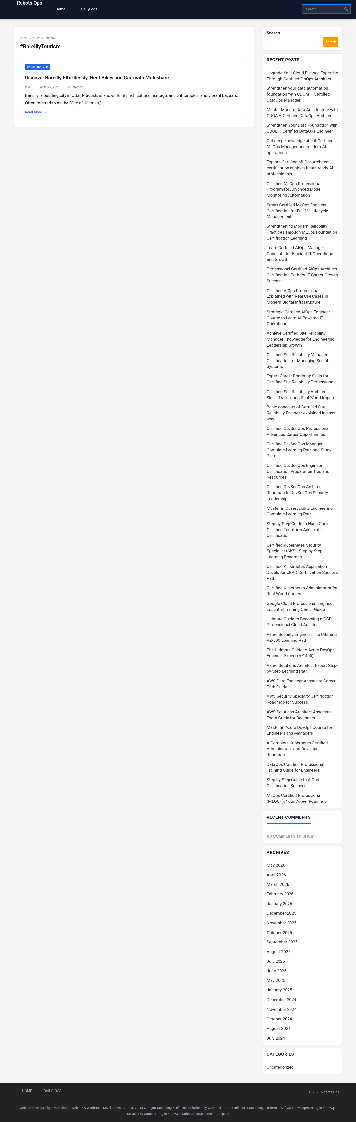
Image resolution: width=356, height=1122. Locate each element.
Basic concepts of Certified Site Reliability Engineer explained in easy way (301, 413)
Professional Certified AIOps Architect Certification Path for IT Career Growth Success (302, 275)
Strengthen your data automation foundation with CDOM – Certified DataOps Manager (298, 94)
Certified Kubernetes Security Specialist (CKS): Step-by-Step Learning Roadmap (294, 551)
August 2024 (278, 1029)
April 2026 (276, 875)
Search (274, 33)
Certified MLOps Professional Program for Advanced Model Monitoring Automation (294, 190)
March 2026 (278, 885)
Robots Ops (29, 3)
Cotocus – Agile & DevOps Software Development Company (186, 1114)
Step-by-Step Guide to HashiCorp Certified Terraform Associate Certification (297, 530)
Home (26, 40)
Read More (37, 115)
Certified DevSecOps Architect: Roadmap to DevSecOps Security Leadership (297, 493)
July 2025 (276, 962)
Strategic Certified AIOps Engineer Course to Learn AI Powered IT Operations (298, 318)
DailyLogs (52, 1091)
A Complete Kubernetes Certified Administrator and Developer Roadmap (297, 749)
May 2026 (276, 866)
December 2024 (281, 1000)
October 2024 (279, 1019)
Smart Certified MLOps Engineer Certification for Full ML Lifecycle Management (297, 211)
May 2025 (276, 981)
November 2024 (282, 1010)
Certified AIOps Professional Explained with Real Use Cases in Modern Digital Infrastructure (297, 297)
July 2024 (276, 1039)
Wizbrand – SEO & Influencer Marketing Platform (242, 1108)
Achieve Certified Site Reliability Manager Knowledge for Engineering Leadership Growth (300, 339)
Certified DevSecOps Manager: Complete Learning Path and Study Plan (299, 450)
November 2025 (282, 923)
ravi (29, 89)
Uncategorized (39, 69)
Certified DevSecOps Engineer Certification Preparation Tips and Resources (298, 471)
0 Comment (77, 89)
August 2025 (278, 952)
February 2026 (280, 895)
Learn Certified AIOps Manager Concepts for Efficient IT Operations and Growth (300, 254)
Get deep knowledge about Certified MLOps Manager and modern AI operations (300, 147)
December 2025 (281, 914)
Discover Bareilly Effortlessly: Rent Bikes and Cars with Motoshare (99, 80)
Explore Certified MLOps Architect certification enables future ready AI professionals (300, 168)
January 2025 (279, 991)
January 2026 (279, 904)
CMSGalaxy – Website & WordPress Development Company (93, 1108)
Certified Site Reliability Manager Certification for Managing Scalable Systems (300, 361)
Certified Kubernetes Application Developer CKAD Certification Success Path (302, 572)
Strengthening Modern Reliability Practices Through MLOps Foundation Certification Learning (302, 232)
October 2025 (279, 933)
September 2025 (282, 943)
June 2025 (277, 971)
